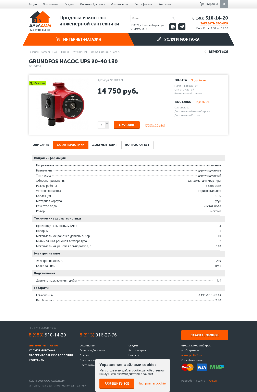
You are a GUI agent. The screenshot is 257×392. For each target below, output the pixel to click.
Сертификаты (143, 4)
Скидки (69, 4)
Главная (34, 52)
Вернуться (216, 52)
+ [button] (107, 123)
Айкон (213, 380)
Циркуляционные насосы (105, 52)
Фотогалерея (119, 4)
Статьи (84, 355)
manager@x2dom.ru (194, 355)
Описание (41, 145)
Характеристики (71, 145)
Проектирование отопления (51, 355)
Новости (133, 355)
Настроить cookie (91, 365)
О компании (51, 4)
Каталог (45, 52)
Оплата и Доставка (92, 4)
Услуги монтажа (178, 39)
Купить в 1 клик (155, 125)
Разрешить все (117, 383)
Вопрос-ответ (137, 145)
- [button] (107, 127)
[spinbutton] (102, 125)
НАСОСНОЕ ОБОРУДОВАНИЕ (69, 52)
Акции (33, 4)
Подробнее (198, 80)
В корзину (127, 124)
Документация (105, 145)
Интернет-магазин (78, 39)
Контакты (165, 4)
